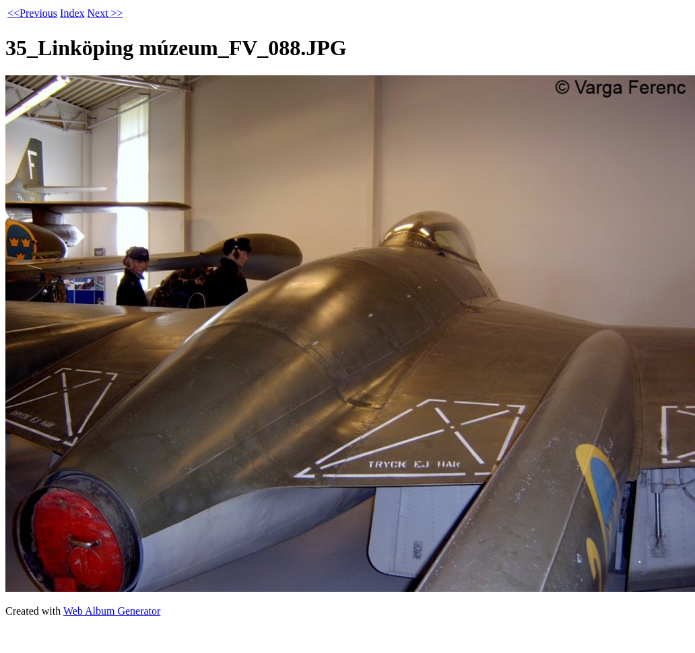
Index (72, 13)
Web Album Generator (111, 611)
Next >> (105, 13)
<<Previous (32, 13)
